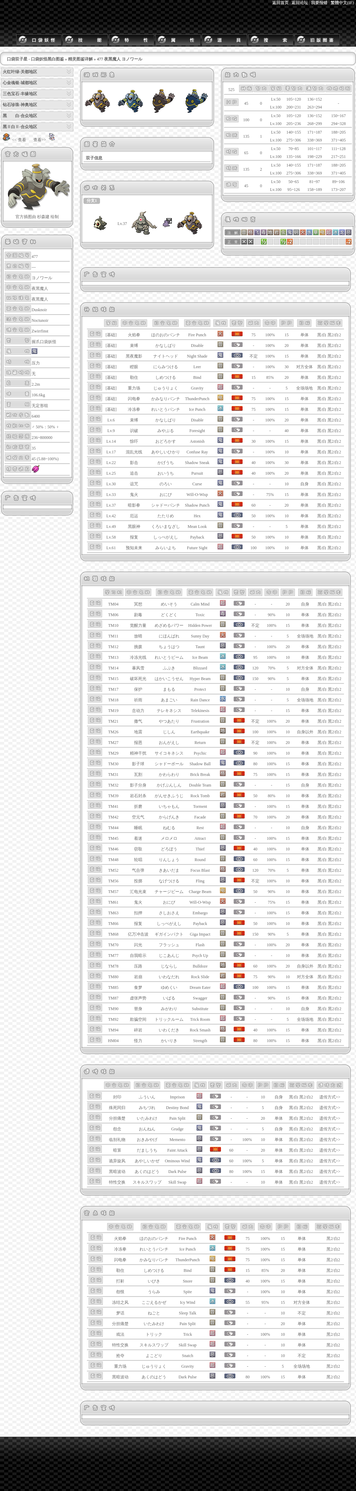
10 (287, 452)
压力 (36, 363)
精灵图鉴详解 (80, 59)
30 (287, 366)
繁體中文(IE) (342, 2)
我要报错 (319, 2)
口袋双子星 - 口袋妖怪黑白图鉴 (35, 59)
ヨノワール (42, 277)
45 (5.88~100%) (45, 458)
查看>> (45, 139)
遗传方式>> (330, 1097)
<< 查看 (13, 139)
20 (287, 345)
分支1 (92, 200)
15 (287, 334)
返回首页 (280, 2)
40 (287, 430)
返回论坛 (299, 2)
